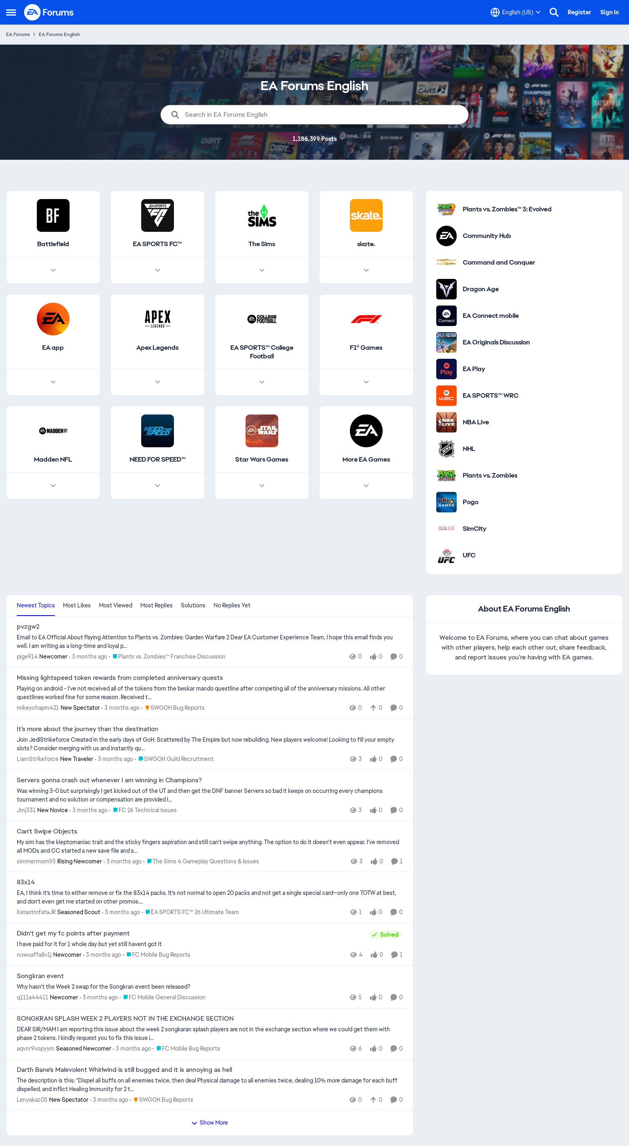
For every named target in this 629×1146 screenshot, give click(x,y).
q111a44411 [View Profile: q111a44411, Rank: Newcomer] (32, 997)
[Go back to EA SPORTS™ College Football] (261, 352)
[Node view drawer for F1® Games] (366, 382)
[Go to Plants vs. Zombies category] (446, 475)
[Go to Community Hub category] (446, 236)
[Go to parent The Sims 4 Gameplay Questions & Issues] (201, 861)
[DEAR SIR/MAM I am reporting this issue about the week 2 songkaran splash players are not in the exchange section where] (210, 1033)
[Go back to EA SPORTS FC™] (157, 244)
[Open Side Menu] (11, 12)
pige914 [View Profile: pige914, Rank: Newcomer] (27, 656)
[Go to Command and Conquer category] (446, 262)
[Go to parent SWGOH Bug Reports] (173, 708)
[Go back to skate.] (366, 244)
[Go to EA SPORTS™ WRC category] (446, 395)
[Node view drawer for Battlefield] (53, 270)
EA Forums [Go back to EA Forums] (18, 34)
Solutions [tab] (193, 605)
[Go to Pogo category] (446, 502)
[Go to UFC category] (446, 555)
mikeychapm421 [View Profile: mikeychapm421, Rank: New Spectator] (38, 707)
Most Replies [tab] (156, 605)
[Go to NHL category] (446, 449)
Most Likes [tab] (77, 605)
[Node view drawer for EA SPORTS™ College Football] (262, 382)
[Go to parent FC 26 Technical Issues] (143, 810)
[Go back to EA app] (53, 348)
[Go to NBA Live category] (446, 422)
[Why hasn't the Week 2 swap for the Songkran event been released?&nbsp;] (210, 987)
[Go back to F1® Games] (366, 348)
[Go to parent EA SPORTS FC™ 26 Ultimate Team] (190, 912)
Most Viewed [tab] (115, 605)
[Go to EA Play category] (446, 369)
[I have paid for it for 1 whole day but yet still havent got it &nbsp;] (191, 944)
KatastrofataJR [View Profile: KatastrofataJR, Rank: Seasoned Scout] (36, 912)
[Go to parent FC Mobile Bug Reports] (156, 955)
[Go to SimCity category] (446, 529)
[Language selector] (515, 12)
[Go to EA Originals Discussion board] (446, 342)
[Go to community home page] (49, 12)
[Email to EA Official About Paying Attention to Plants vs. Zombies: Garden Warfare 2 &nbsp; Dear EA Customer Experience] (210, 641)
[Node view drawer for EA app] (53, 382)
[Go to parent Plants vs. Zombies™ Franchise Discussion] (167, 656)
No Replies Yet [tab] (232, 605)
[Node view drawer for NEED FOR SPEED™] (157, 486)
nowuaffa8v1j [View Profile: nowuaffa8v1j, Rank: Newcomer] (34, 954)
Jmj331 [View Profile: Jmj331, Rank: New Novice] (26, 810)
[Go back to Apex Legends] (157, 348)
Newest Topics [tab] (36, 605)
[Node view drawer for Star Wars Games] (262, 486)
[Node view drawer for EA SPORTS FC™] (157, 270)
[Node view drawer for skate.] (366, 270)
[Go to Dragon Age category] (446, 289)
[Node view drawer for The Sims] (262, 270)
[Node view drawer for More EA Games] (366, 486)
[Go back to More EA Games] (366, 460)
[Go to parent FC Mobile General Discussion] (162, 997)
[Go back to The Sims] (261, 244)
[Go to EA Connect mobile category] (446, 316)
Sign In (609, 12)
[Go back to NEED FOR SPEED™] (157, 460)
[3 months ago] (88, 656)
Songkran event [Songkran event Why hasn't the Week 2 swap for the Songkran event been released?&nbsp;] (40, 976)
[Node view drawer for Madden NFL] (53, 486)
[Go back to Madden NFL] (53, 460)
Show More (209, 1122)
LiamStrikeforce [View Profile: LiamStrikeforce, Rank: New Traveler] (38, 759)
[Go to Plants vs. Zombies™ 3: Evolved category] (446, 209)
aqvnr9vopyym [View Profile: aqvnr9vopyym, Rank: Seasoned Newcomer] (35, 1048)
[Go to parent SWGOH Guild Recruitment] (174, 759)
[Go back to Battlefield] (53, 244)
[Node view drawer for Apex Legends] (157, 382)
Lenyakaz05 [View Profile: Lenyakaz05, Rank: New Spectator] (32, 1099)
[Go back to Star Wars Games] (261, 460)
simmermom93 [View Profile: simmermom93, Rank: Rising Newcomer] (36, 861)
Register (579, 12)
